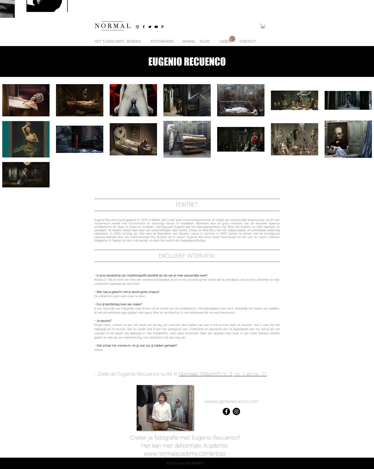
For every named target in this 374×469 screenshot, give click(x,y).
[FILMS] (204, 41)
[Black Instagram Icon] (137, 27)
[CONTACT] (248, 41)
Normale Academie (203, 445)
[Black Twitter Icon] (150, 27)
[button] (263, 26)
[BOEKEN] (134, 41)
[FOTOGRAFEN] (162, 41)
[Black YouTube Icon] (156, 27)
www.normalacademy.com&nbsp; (185, 453)
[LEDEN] (225, 41)
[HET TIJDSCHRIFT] (109, 41)
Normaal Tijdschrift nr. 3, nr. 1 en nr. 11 (223, 374)
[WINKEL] (189, 41)
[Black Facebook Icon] (144, 27)
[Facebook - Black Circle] (226, 411)
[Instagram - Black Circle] (236, 411)
